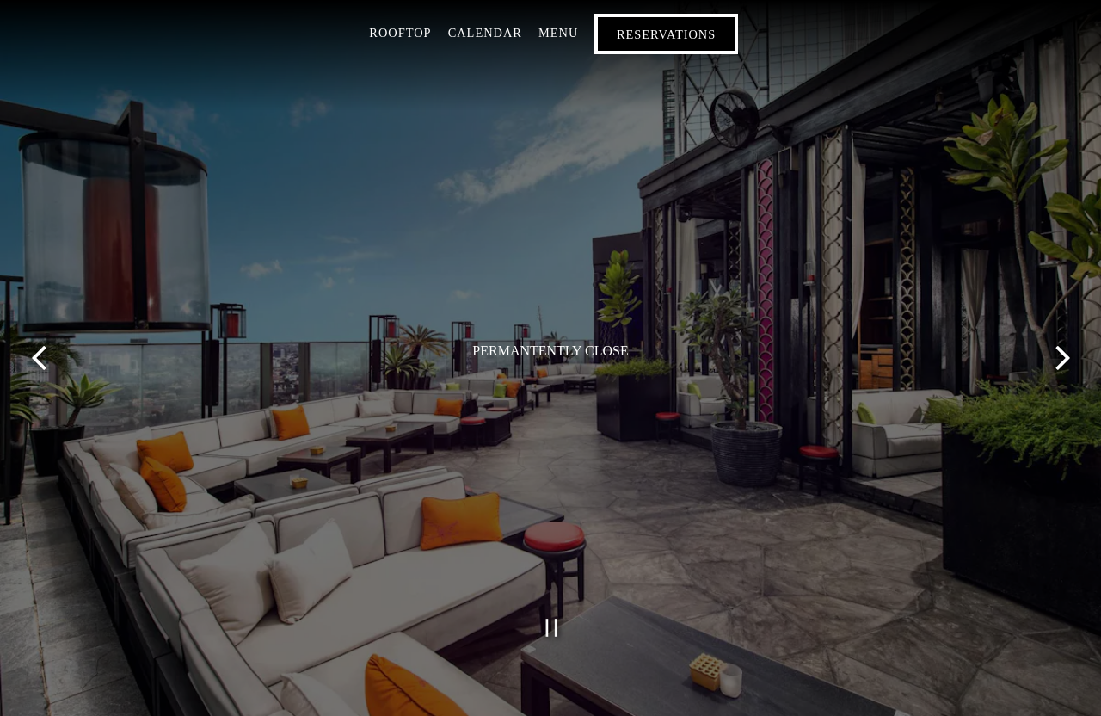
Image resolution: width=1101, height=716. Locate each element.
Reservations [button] (666, 34)
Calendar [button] (485, 33)
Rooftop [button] (400, 33)
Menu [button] (558, 33)
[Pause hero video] (551, 627)
